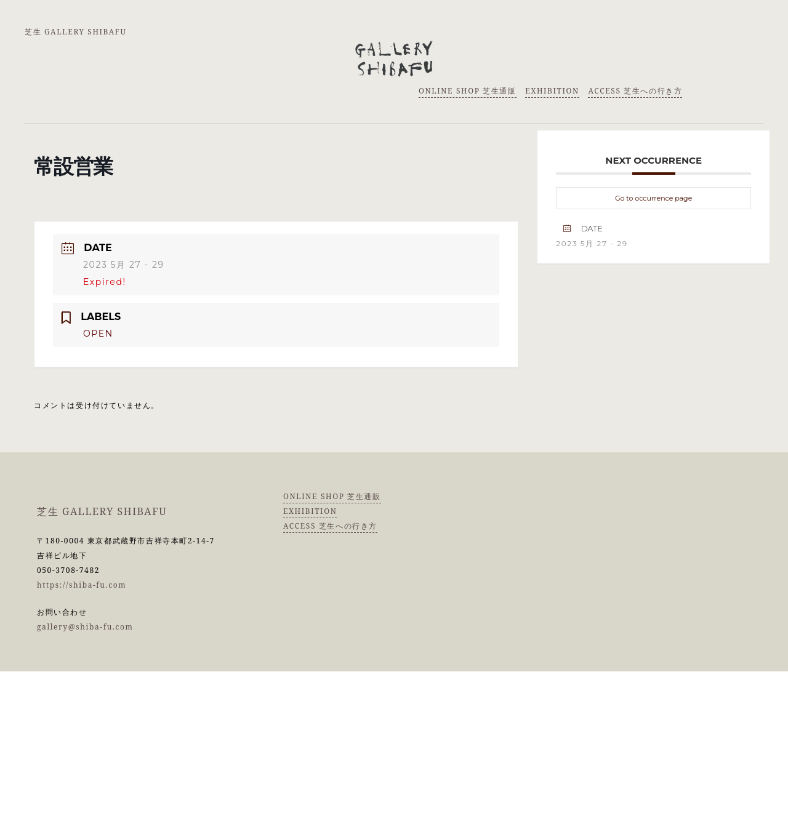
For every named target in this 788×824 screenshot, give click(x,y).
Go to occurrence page (653, 198)
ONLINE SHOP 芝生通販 (468, 91)
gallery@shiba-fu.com (85, 627)
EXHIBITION (552, 91)
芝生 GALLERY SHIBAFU (76, 31)
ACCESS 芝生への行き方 (635, 91)
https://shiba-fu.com (81, 585)
